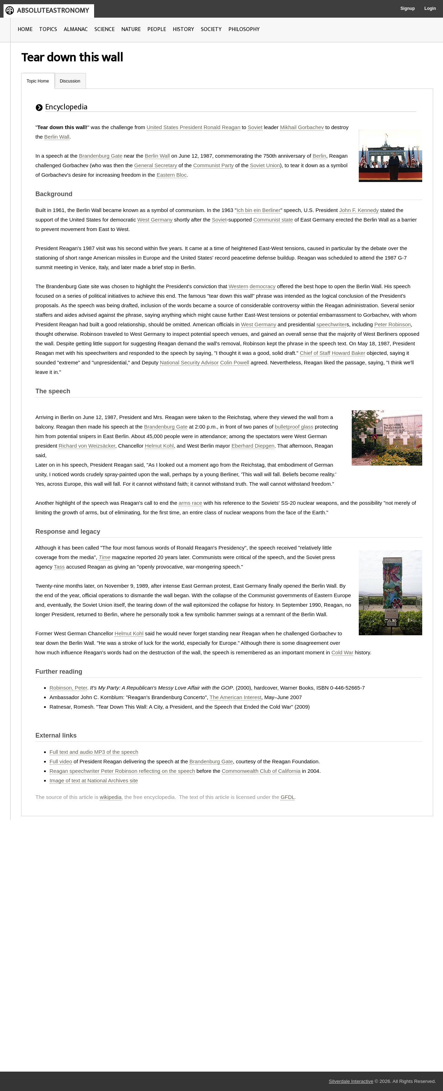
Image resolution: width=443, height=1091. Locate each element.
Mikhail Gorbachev (302, 127)
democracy (262, 286)
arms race (190, 503)
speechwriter (331, 324)
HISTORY (183, 29)
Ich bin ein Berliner (258, 210)
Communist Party (213, 165)
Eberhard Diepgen (253, 446)
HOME (25, 29)
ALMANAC (76, 29)
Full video (61, 761)
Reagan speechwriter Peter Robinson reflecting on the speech (122, 771)
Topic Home (38, 81)
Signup (407, 8)
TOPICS (48, 29)
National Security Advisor (189, 362)
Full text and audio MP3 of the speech (94, 752)
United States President (174, 127)
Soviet (255, 127)
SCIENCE (104, 29)
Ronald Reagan (222, 127)
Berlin (319, 156)
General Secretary (155, 165)
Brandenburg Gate (100, 156)
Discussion (70, 81)
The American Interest (236, 697)
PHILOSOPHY (244, 29)
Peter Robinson (392, 324)
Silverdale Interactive (351, 1081)
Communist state (273, 220)
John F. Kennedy (359, 210)
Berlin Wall (56, 137)
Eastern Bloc (171, 175)
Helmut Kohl (159, 446)
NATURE (131, 29)
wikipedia (111, 797)
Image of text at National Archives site (94, 780)
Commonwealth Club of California (261, 771)
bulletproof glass (294, 427)
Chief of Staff (315, 353)
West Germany (155, 220)
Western (238, 286)
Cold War (342, 652)
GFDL (288, 797)
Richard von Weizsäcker (87, 446)
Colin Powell (235, 362)
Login (430, 8)
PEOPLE (156, 29)
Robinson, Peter (68, 688)
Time (104, 557)
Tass (59, 567)
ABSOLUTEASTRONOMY (53, 11)
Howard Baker (348, 353)
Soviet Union (265, 165)
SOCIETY (211, 29)
